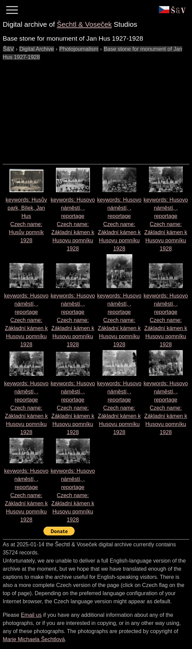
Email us (31, 615)
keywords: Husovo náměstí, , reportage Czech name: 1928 (73, 224)
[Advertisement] (97, 108)
